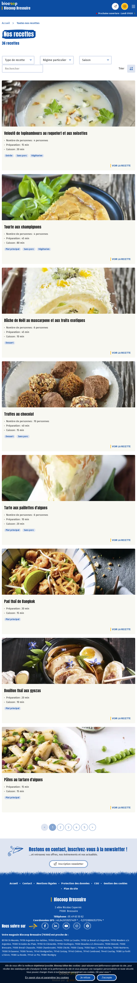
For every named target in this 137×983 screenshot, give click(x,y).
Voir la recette (121, 165)
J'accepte (107, 977)
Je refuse (85, 977)
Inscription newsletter (68, 864)
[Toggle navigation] (133, 7)
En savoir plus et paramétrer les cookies (47, 977)
